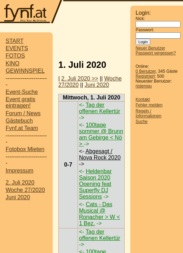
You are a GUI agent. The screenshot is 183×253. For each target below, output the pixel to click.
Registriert (145, 76)
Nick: (140, 18)
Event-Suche (22, 92)
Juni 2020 (18, 197)
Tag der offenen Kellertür (99, 108)
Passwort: (145, 29)
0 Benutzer (146, 71)
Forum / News (23, 113)
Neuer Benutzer (150, 48)
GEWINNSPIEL (25, 71)
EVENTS (17, 48)
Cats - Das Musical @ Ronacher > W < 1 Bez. (99, 213)
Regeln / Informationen (148, 113)
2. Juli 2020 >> (79, 79)
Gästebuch (19, 121)
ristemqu (144, 86)
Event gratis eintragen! (20, 102)
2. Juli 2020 (20, 183)
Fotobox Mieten (25, 149)
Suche (142, 121)
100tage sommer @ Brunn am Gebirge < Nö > (101, 134)
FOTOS (15, 56)
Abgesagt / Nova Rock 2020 (99, 154)
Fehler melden (149, 105)
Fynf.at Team (22, 128)
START (15, 41)
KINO (12, 63)
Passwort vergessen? (156, 53)
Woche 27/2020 (25, 190)
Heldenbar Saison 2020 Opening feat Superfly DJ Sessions (95, 184)
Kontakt (143, 99)
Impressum (19, 171)
